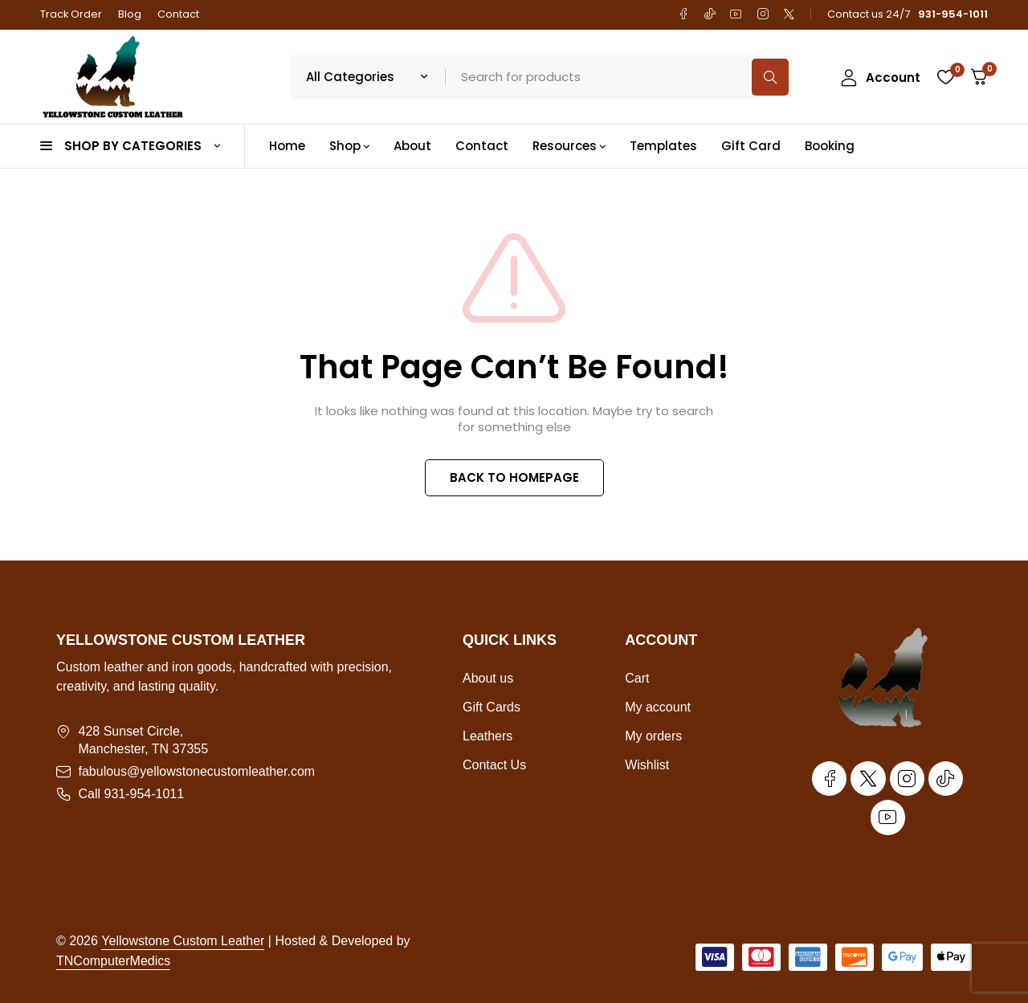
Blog (129, 14)
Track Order (71, 14)
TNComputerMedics (113, 961)
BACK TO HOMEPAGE (514, 477)
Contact (178, 14)
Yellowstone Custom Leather (182, 941)
